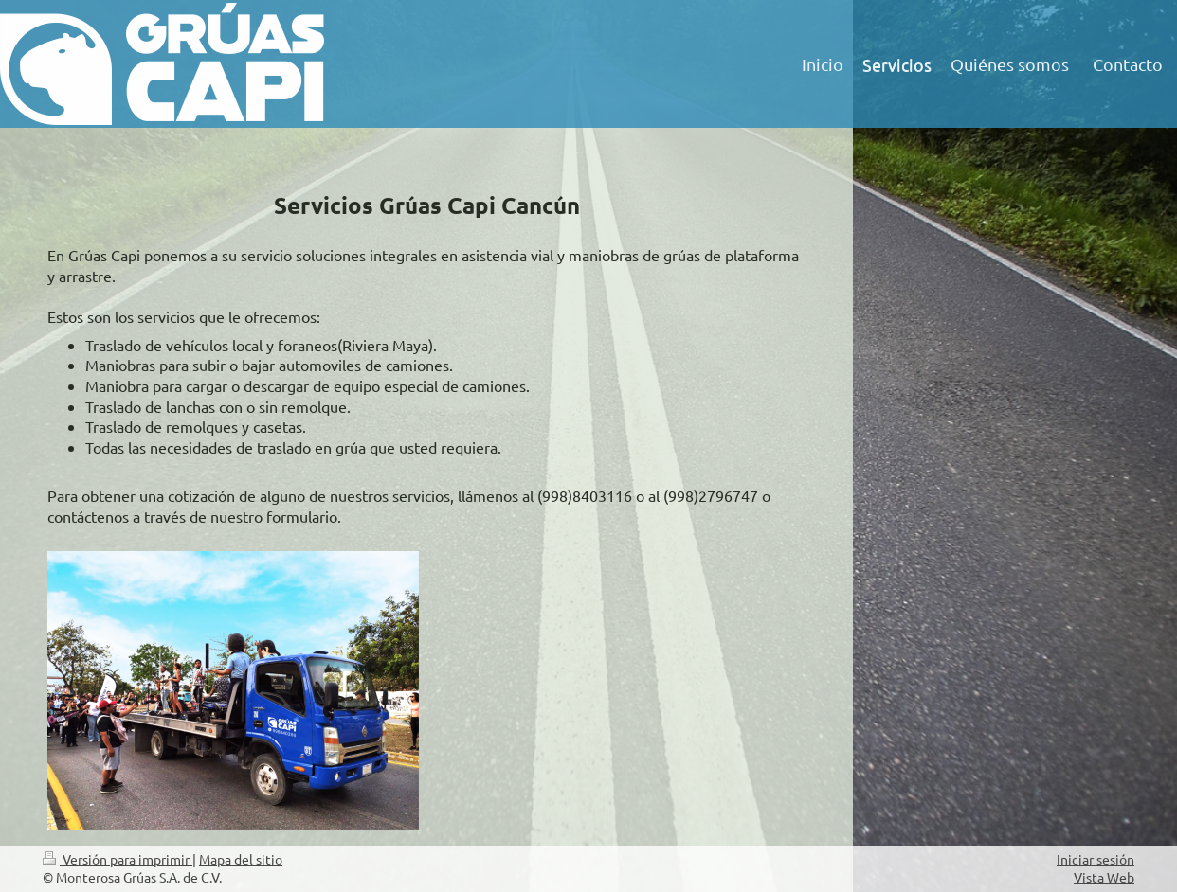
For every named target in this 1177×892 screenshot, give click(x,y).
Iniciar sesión (1095, 858)
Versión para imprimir (117, 858)
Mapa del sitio (240, 858)
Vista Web (1104, 876)
